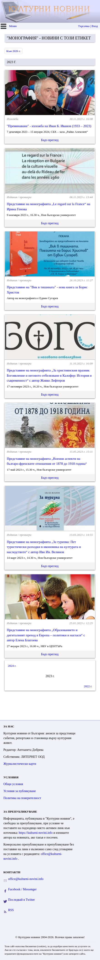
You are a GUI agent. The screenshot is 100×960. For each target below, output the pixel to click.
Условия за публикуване (19, 791)
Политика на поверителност (22, 798)
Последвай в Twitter (21, 899)
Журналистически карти (19, 763)
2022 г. (88, 686)
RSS (11, 910)
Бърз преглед (49, 140)
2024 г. (12, 665)
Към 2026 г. (13, 51)
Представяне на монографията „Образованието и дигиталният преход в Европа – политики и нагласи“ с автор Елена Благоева (46, 635)
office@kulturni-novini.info (25, 879)
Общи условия (13, 784)
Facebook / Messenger (22, 889)
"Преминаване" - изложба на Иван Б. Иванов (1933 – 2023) (49, 126)
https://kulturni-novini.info (36, 832)
